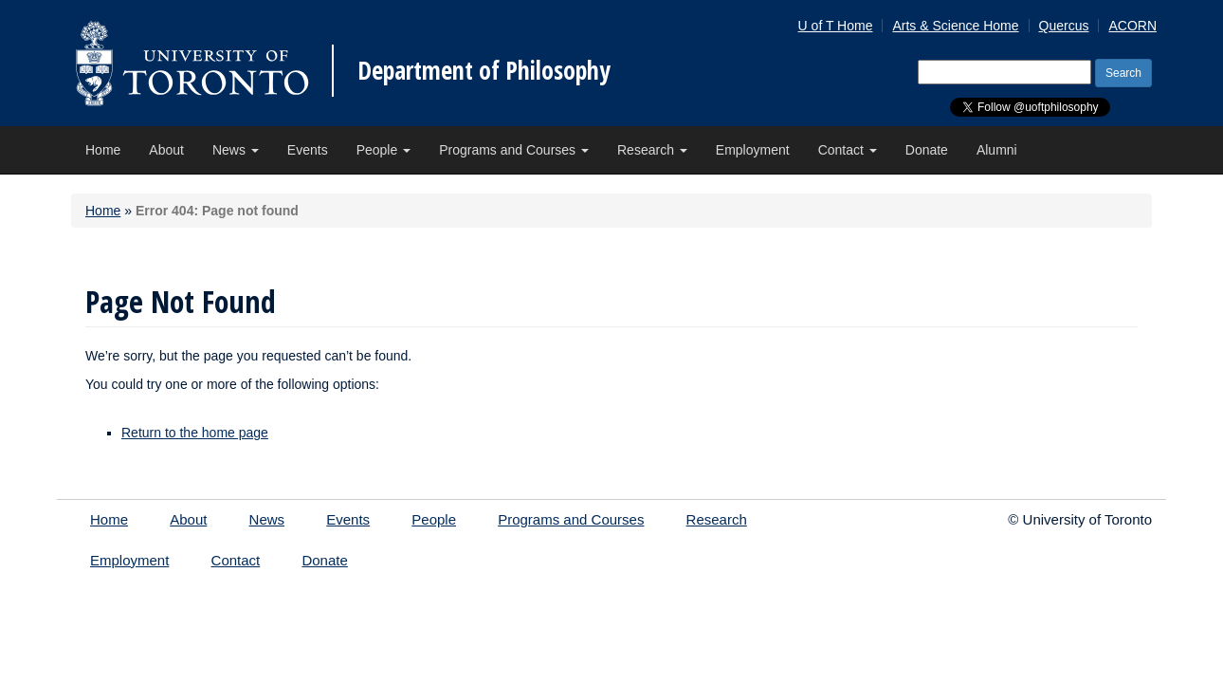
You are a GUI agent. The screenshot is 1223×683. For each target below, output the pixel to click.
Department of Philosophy (484, 70)
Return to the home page (194, 432)
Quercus (1064, 25)
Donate (926, 149)
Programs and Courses (514, 149)
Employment (753, 149)
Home (102, 149)
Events (307, 149)
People (383, 149)
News (235, 149)
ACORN (1132, 25)
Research (652, 149)
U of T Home (835, 25)
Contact (847, 149)
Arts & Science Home (955, 25)
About (166, 149)
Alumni (997, 149)
